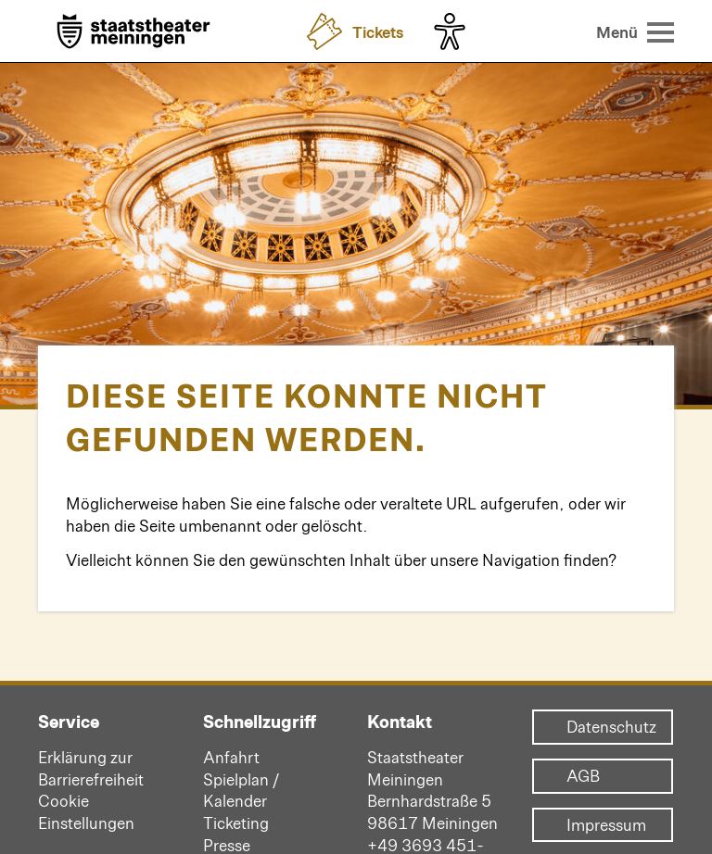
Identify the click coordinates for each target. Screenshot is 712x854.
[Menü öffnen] (635, 31)
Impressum (602, 825)
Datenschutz (602, 727)
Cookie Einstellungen (86, 811)
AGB (583, 776)
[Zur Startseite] (133, 33)
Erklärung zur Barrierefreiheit (91, 768)
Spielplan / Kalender (241, 790)
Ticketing (236, 822)
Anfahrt (231, 757)
